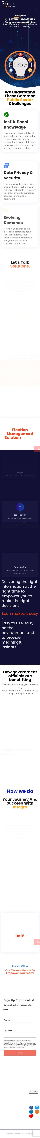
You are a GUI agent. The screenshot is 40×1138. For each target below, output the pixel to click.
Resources (15, 1100)
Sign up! (20, 1053)
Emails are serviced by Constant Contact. (14, 1047)
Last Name (8, 1030)
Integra (2, 1089)
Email (6, 1010)
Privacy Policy (14, 1111)
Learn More (16, 17)
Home (13, 1089)
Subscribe (33, 1092)
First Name (8, 1020)
